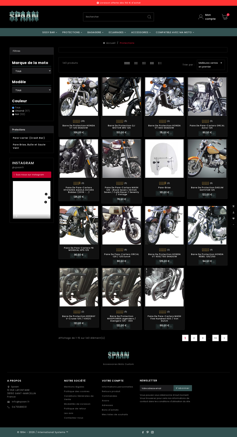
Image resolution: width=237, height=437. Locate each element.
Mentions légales (74, 386)
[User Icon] (207, 17)
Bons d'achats (110, 409)
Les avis (68, 413)
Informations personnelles (117, 386)
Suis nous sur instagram (30, 174)
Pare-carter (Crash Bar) (29, 138)
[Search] (149, 17)
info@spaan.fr (20, 401)
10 (215, 338)
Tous (17, 107)
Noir (20, 114)
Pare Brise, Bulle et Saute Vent (29, 146)
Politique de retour (75, 408)
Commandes (109, 396)
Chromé (22, 110)
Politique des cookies (77, 391)
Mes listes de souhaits (115, 414)
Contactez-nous (73, 417)
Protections (18, 129)
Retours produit (111, 391)
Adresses (107, 405)
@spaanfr (18, 167)
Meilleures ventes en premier (211, 64)
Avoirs (105, 400)
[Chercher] (114, 17)
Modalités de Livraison (77, 403)
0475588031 (19, 406)
